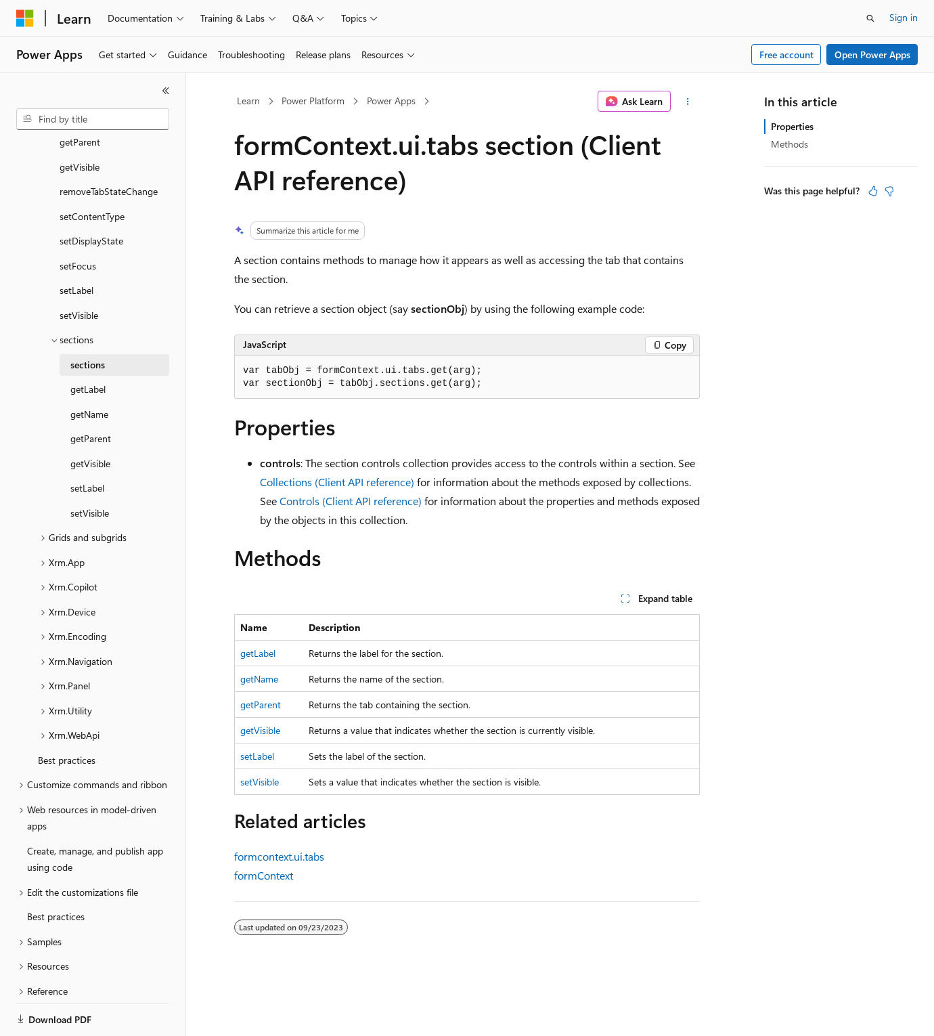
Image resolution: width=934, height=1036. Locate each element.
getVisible (260, 730)
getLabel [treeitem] (88, 342)
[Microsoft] (25, 18)
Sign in (903, 17)
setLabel (257, 756)
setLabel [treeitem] (76, 243)
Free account (786, 54)
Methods (789, 143)
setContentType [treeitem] (92, 169)
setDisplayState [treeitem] (91, 194)
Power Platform (313, 100)
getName (259, 678)
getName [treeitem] (89, 367)
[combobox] (92, 119)
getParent (260, 704)
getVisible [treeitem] (90, 416)
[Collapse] (166, 91)
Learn (248, 100)
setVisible (259, 781)
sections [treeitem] (87, 317)
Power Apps (391, 100)
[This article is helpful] (873, 191)
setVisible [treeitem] (79, 268)
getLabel (257, 653)
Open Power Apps (872, 54)
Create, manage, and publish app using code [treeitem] (95, 812)
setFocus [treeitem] (78, 219)
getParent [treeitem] (90, 391)
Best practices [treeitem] (66, 713)
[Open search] (870, 18)
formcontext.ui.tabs (279, 856)
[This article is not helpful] (889, 191)
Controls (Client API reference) (351, 501)
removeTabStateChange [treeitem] (109, 144)
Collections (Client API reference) (337, 482)
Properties (792, 126)
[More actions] (688, 101)
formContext (263, 875)
